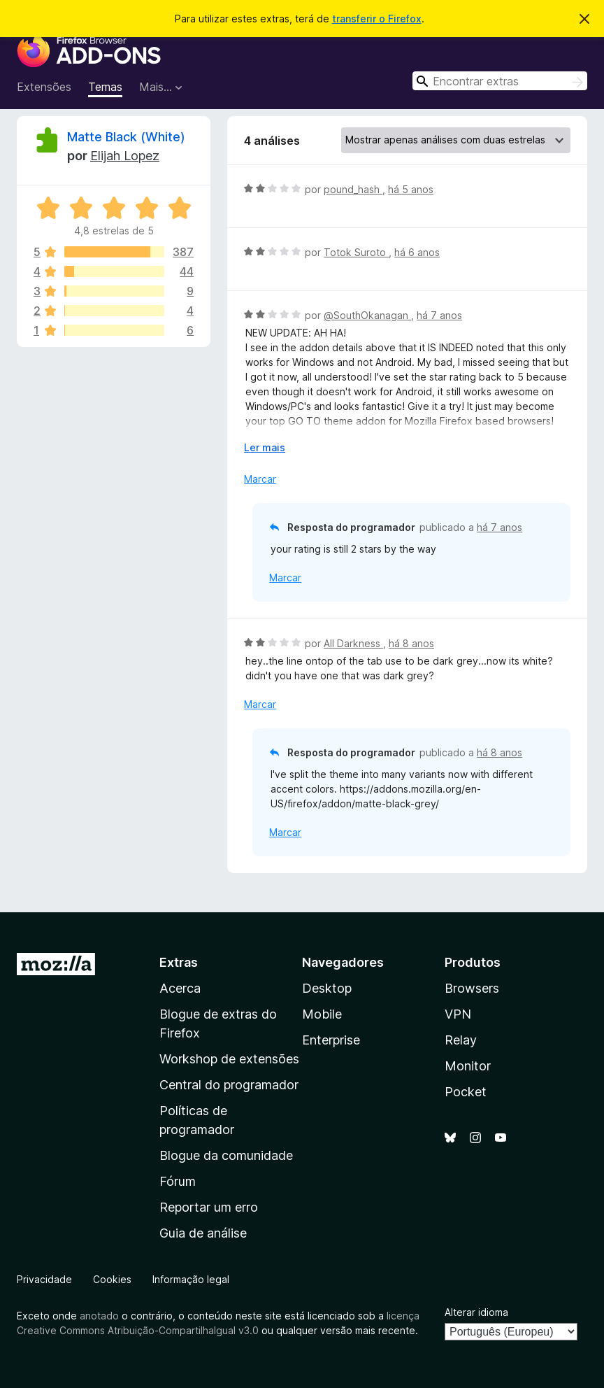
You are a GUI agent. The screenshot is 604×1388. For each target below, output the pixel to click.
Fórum (177, 1181)
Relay (461, 1040)
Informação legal (190, 1279)
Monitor (468, 1065)
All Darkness (353, 643)
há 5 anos (410, 189)
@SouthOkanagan (367, 315)
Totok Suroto (356, 252)
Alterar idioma (476, 1312)
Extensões (44, 87)
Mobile (322, 1014)
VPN (458, 1014)
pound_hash (353, 189)
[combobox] (499, 80)
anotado (99, 1316)
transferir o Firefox (377, 18)
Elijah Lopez (124, 155)
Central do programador (229, 1084)
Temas (105, 87)
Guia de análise (203, 1233)
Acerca (180, 988)
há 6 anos (417, 252)
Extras (178, 962)
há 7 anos (439, 315)
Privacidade (44, 1279)
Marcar (260, 479)
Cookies (112, 1279)
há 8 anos (411, 643)
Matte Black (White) (126, 136)
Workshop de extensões (229, 1058)
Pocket (466, 1091)
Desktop (327, 988)
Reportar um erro (208, 1207)
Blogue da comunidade (226, 1155)
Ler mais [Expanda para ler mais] (264, 447)
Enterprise (331, 1040)
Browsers (472, 988)
